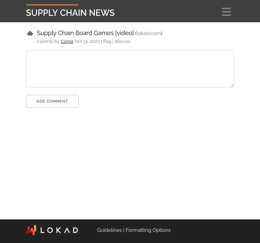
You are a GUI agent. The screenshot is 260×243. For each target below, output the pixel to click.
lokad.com (148, 33)
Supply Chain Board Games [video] (85, 32)
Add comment (52, 101)
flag (107, 41)
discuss (122, 41)
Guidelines (109, 230)
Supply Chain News (70, 13)
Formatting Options (148, 230)
